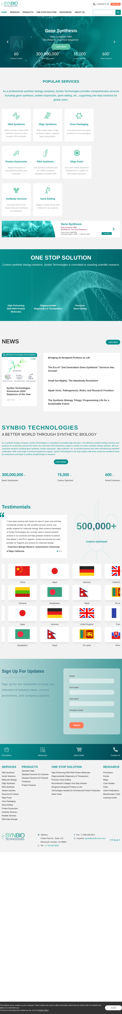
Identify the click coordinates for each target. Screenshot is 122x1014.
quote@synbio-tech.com (95, 803)
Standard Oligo (28, 735)
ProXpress (26, 746)
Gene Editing (7, 769)
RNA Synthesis (8, 751)
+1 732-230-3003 (51, 810)
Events (106, 741)
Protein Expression (10, 773)
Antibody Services (9, 776)
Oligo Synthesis (8, 748)
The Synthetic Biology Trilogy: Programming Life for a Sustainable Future (78, 366)
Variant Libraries (8, 755)
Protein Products (29, 750)
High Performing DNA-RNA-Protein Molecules (70, 737)
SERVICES (15, 12)
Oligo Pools (7, 762)
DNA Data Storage (10, 784)
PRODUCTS (28, 12)
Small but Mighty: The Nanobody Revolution (73, 344)
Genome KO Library (10, 758)
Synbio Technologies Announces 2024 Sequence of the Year (19, 355)
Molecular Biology (9, 744)
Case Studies (109, 748)
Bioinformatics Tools (111, 758)
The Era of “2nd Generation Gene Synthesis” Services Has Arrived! (81, 333)
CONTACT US (103, 4)
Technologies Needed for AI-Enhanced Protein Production (75, 755)
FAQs (105, 751)
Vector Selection (9, 741)
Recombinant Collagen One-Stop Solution (69, 748)
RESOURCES (66, 12)
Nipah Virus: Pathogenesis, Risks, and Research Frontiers (81, 354)
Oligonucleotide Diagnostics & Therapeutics (69, 741)
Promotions (108, 737)
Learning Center (110, 762)
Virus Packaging (8, 766)
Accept (113, 1008)
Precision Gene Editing (61, 744)
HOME (4, 12)
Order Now (115, 4)
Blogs (105, 744)
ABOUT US (80, 12)
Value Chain (56, 758)
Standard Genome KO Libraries (35, 739)
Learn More (61, 47)
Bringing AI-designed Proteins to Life (69, 321)
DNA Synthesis (8, 737)
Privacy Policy (43, 1010)
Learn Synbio (61, 426)
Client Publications (111, 755)
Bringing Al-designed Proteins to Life (66, 751)
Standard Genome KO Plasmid (35, 742)
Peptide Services (9, 780)
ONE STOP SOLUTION (46, 12)
